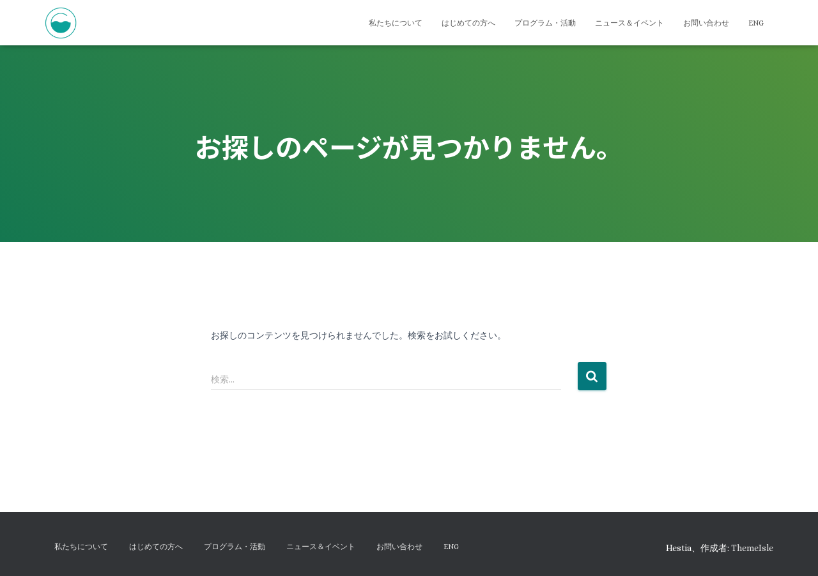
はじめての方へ (468, 23)
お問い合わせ (706, 23)
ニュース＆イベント (629, 23)
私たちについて (395, 23)
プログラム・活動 (545, 23)
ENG (756, 23)
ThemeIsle (752, 548)
